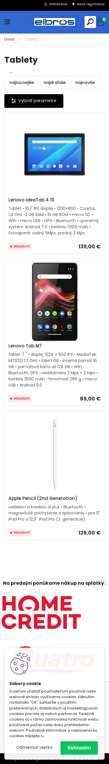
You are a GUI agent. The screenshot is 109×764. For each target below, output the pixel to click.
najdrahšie (55, 82)
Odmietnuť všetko (34, 747)
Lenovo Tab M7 (25, 346)
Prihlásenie (58, 4)
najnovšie (85, 82)
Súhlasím (79, 747)
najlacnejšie (21, 82)
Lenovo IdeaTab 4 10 (31, 200)
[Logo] (54, 22)
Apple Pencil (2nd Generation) (42, 498)
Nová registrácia (91, 4)
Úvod (9, 39)
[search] (90, 21)
